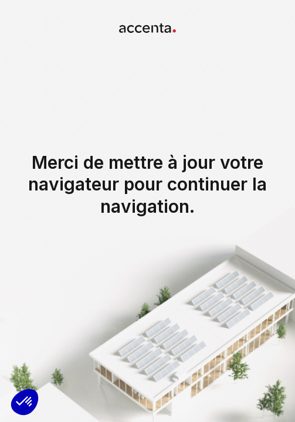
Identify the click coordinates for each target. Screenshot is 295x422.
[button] (25, 402)
